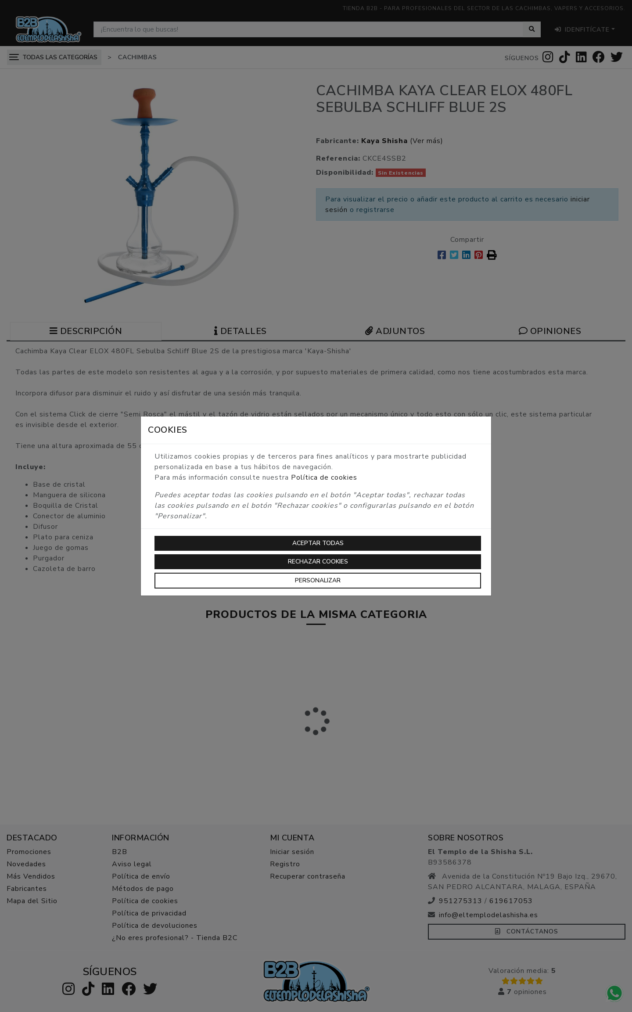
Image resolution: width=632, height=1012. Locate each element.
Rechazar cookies (318, 561)
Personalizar (318, 580)
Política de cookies (324, 477)
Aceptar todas (318, 543)
